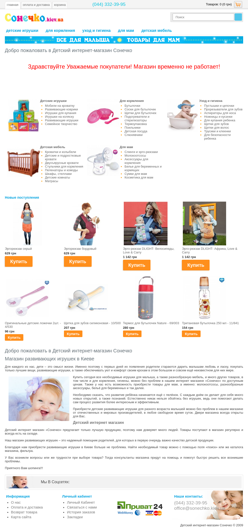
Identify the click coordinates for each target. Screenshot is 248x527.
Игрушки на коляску (59, 116)
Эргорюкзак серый (18, 248)
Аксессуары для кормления (136, 161)
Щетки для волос (216, 127)
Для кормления (60, 30)
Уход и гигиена (96, 30)
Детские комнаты (57, 177)
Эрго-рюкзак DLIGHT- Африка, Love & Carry (209, 250)
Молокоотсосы (135, 155)
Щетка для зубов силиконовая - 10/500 (92, 323)
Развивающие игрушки (61, 120)
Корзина (60, 5)
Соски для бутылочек (140, 109)
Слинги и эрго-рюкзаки (141, 152)
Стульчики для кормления (64, 166)
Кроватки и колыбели (60, 152)
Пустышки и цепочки (219, 105)
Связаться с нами (82, 507)
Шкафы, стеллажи (58, 174)
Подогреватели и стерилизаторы (136, 118)
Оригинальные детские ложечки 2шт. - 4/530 (33, 325)
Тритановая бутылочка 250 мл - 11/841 (210, 323)
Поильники (132, 127)
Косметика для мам (138, 177)
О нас (16, 502)
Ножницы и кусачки (218, 116)
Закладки (75, 517)
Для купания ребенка (219, 120)
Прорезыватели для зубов (223, 109)
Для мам (126, 30)
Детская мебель (156, 30)
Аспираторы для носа (220, 113)
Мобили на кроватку (60, 105)
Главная (12, 5)
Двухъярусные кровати (62, 163)
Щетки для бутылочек (140, 113)
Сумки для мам (135, 174)
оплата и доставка (36, 5)
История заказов (81, 512)
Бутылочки (132, 105)
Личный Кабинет (81, 502)
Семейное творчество (61, 124)
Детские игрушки (22, 30)
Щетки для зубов (216, 124)
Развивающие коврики (61, 109)
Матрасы (51, 181)
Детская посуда (135, 131)
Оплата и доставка (27, 507)
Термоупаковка (135, 124)
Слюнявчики (133, 135)
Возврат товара (24, 512)
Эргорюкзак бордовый (80, 248)
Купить (14, 337)
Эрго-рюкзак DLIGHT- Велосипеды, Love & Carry (149, 250)
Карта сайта (21, 517)
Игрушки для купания (60, 113)
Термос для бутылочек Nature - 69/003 (151, 323)
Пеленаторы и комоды (61, 170)
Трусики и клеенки (217, 131)
